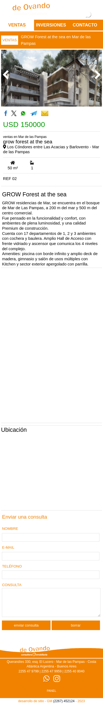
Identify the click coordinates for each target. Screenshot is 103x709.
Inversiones (51, 25)
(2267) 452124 (63, 706)
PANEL (51, 695)
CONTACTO (85, 25)
